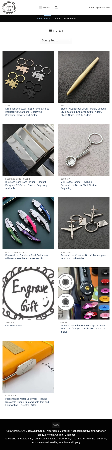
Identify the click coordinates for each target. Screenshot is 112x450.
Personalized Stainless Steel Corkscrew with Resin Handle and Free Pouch (26, 257)
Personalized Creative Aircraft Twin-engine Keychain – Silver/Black (83, 257)
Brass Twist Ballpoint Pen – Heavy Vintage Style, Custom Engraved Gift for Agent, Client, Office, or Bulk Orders (83, 111)
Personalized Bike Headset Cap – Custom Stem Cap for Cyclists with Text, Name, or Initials (83, 328)
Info (47, 18)
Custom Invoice (13, 325)
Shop (39, 18)
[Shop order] (56, 40)
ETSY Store (70, 18)
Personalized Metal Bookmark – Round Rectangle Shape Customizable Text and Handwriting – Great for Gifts (27, 402)
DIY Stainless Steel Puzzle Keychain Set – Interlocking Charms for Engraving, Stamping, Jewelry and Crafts (28, 111)
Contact (57, 18)
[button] (44, 8)
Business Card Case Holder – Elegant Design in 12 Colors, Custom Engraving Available (26, 185)
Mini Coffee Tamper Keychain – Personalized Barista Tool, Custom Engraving (79, 185)
